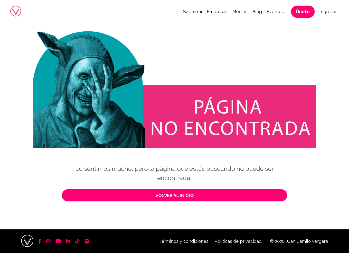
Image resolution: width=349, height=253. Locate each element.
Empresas (217, 11)
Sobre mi (192, 11)
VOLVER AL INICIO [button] (174, 195)
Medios (239, 11)
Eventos (275, 11)
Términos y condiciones (183, 241)
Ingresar (328, 11)
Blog (257, 11)
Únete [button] (303, 11)
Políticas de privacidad (238, 241)
